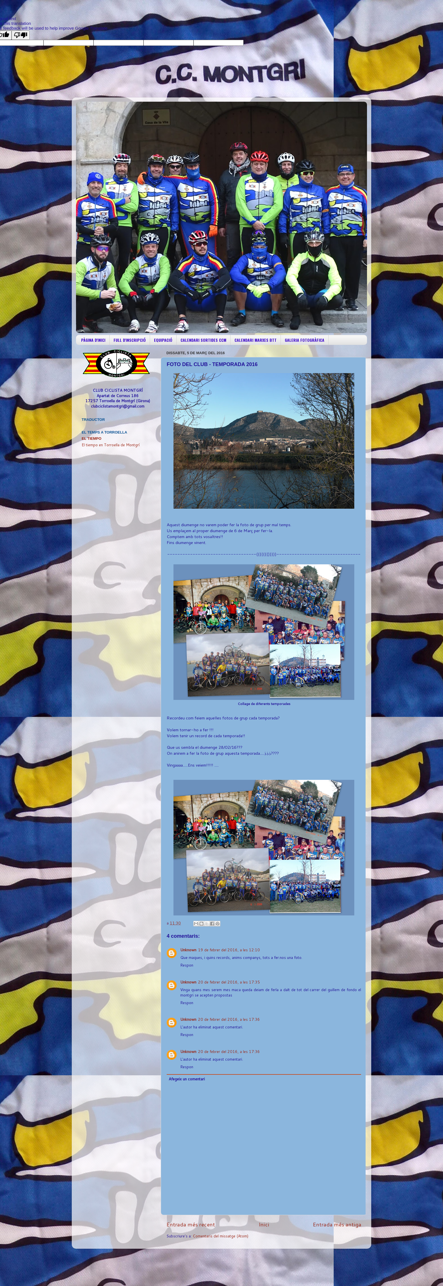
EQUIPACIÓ (163, 340)
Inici (264, 1224)
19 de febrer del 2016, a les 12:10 (229, 949)
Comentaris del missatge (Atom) (220, 1236)
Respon (186, 965)
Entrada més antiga (337, 1224)
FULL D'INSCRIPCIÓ (130, 340)
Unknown (188, 949)
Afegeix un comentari (187, 1079)
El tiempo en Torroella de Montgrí (111, 444)
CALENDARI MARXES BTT (255, 340)
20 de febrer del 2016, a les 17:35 (229, 982)
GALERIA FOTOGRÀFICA (304, 340)
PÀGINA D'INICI (93, 340)
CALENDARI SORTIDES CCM (203, 340)
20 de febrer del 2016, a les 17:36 (229, 1019)
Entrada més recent (190, 1224)
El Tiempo (91, 438)
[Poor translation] (21, 35)
